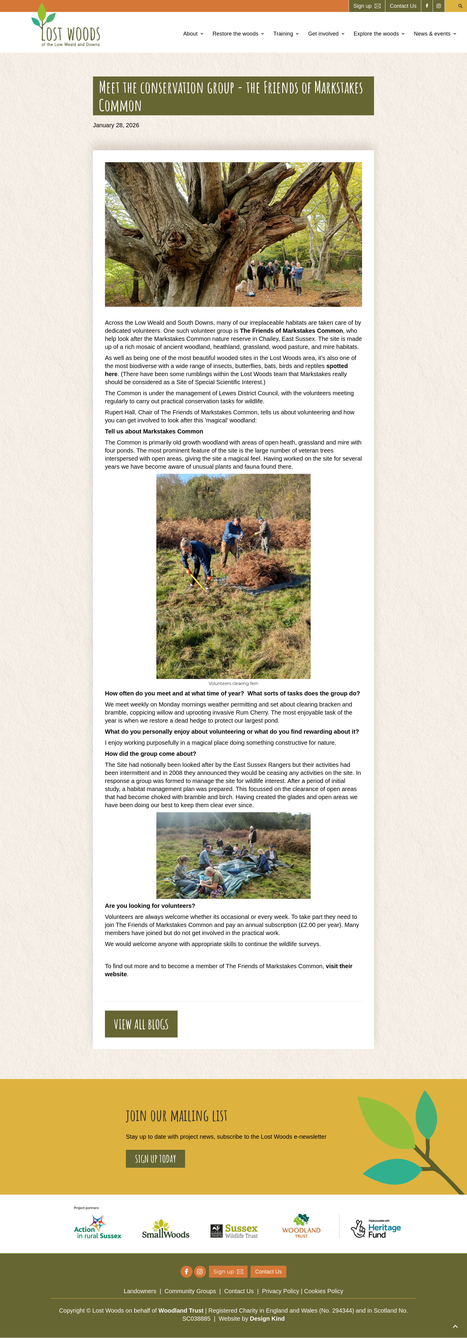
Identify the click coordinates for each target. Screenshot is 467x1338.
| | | (233, 1291)
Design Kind (267, 1318)
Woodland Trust (181, 1310)
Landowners (140, 1291)
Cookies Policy (323, 1291)
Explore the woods (376, 34)
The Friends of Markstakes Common (291, 330)
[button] (193, 34)
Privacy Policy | (283, 1291)
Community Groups (190, 1291)
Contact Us (239, 1291)
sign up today (155, 1158)
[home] (67, 24)
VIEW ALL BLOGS (141, 1024)
